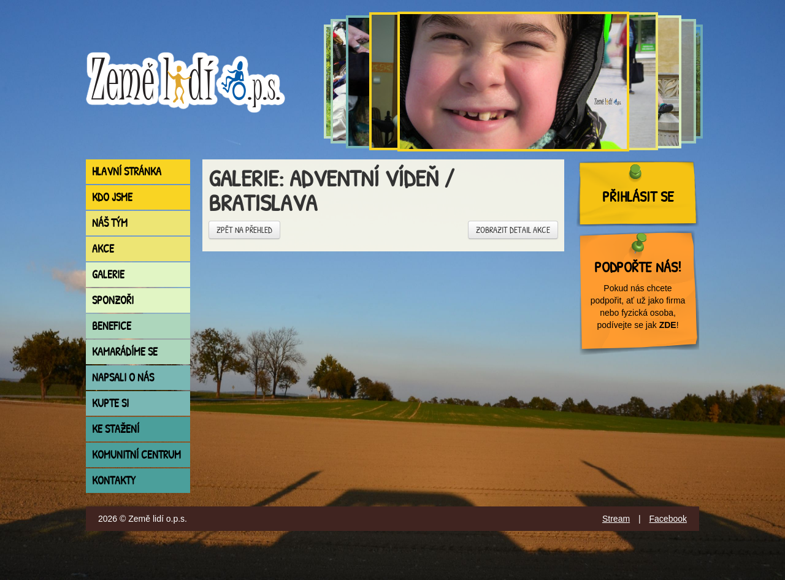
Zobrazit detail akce (513, 229)
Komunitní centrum (136, 454)
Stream (616, 519)
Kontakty (114, 480)
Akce (103, 248)
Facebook (668, 519)
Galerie (108, 274)
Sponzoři (113, 300)
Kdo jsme (112, 197)
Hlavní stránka (126, 171)
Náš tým (110, 223)
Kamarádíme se (125, 351)
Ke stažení (115, 429)
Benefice (111, 326)
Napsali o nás (123, 377)
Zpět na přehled (244, 229)
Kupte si (110, 403)
